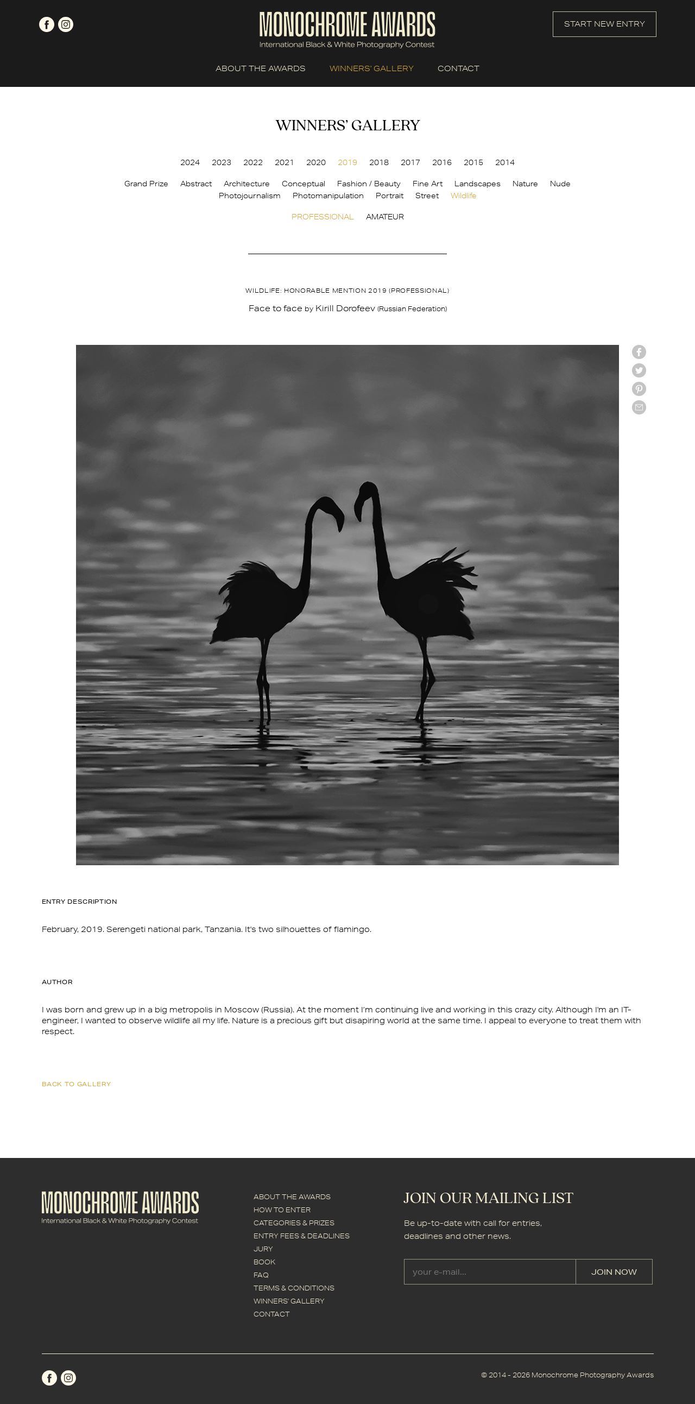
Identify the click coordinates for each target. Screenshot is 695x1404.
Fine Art (428, 183)
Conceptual (303, 183)
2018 (379, 162)
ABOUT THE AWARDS (261, 68)
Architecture (247, 183)
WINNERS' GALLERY (372, 68)
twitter (639, 370)
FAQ (261, 1275)
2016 (442, 162)
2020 (316, 162)
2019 (347, 162)
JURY (263, 1249)
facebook (46, 24)
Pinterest (639, 389)
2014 (505, 162)
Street (427, 195)
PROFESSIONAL (323, 217)
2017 (410, 162)
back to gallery (76, 1084)
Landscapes (477, 183)
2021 (284, 162)
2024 (190, 162)
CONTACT (458, 68)
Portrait (389, 195)
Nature (525, 183)
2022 (253, 162)
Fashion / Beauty (369, 183)
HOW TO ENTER (282, 1209)
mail (639, 407)
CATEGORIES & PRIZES (294, 1222)
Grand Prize (146, 183)
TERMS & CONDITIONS (294, 1288)
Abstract (196, 183)
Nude (560, 183)
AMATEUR (385, 217)
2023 (221, 162)
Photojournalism (250, 195)
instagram (65, 24)
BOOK (264, 1262)
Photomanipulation (328, 195)
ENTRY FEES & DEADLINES (302, 1236)
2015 (473, 162)
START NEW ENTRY (604, 24)
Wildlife (464, 195)
